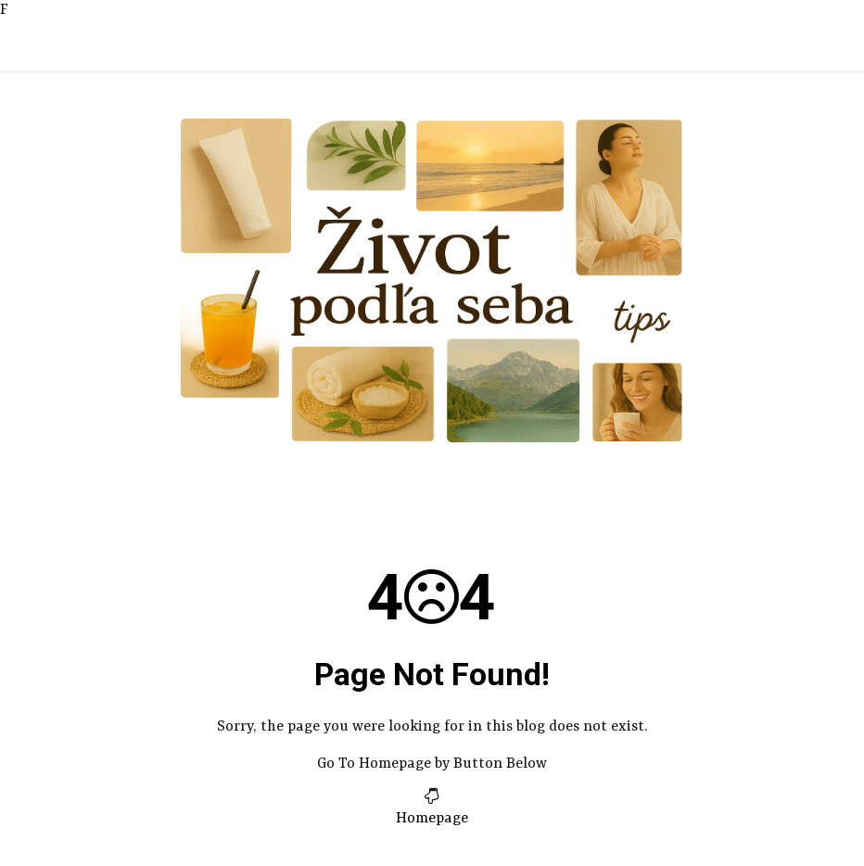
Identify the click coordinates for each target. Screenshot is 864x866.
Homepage (432, 818)
